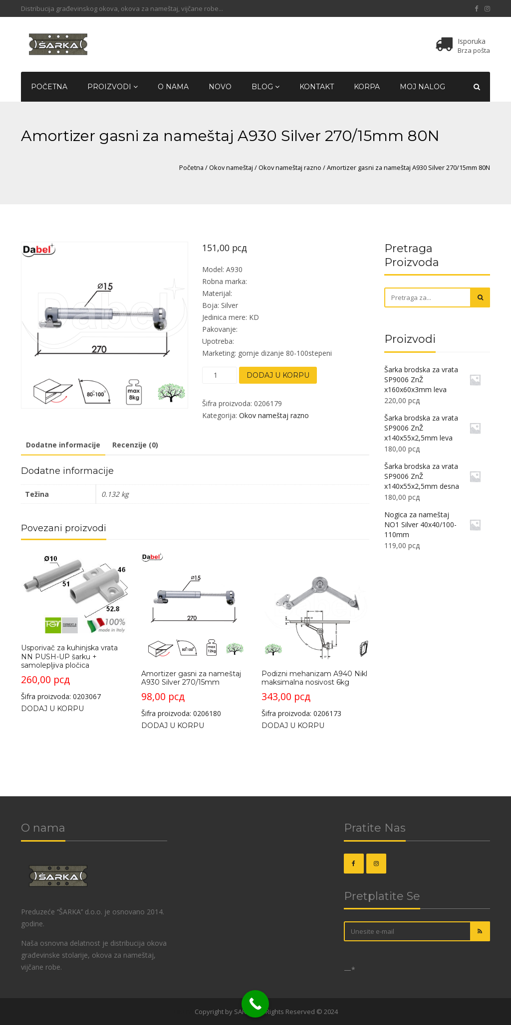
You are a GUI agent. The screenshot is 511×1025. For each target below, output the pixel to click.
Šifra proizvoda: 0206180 (194, 635)
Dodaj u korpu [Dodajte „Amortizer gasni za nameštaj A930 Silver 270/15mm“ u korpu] (172, 725)
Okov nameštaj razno (289, 167)
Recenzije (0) (135, 444)
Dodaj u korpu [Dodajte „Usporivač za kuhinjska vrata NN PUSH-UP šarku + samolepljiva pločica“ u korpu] (52, 708)
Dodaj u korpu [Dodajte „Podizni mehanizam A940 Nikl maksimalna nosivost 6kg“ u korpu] (292, 725)
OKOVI (183, 1011)
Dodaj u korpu (278, 375)
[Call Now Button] (255, 1004)
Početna (49, 86)
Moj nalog (422, 86)
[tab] (63, 445)
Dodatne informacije (63, 444)
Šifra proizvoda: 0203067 (74, 626)
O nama (173, 86)
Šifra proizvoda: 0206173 (314, 635)
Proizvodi (112, 86)
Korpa (367, 86)
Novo (220, 86)
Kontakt (316, 86)
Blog (265, 86)
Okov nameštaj (231, 167)
